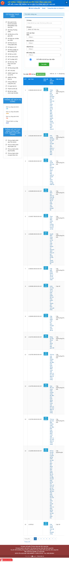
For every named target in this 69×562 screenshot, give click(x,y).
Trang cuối (27, 541)
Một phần (45, 89)
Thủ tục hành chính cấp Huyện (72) (13, 145)
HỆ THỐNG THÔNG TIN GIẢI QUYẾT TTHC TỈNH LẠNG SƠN (29, 2)
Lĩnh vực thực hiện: (31, 33)
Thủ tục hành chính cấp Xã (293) (13, 149)
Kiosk (43, 8)
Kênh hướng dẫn (34, 8)
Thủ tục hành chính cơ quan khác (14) (13, 154)
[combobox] (44, 29)
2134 (7, 123)
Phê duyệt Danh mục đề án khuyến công (52, 529)
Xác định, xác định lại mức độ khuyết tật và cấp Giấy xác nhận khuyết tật (52, 200)
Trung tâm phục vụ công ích (56, 8)
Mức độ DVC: (30, 40)
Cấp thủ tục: (30, 46)
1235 (7, 113)
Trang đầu (27, 538)
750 (7, 118)
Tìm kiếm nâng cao (30, 14)
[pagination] (56, 73)
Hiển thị (52, 73)
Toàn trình (45, 315)
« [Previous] (32, 538)
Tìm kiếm (44, 64)
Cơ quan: (29, 27)
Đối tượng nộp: (31, 52)
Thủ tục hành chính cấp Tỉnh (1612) (13, 141)
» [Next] (55, 538)
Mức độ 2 (46, 233)
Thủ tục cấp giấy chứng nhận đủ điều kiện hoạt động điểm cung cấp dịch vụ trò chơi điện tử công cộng (52, 367)
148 (7, 108)
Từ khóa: (29, 20)
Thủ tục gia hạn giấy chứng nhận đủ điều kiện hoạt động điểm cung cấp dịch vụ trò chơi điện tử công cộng (52, 432)
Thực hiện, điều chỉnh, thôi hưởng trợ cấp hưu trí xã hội (52, 223)
